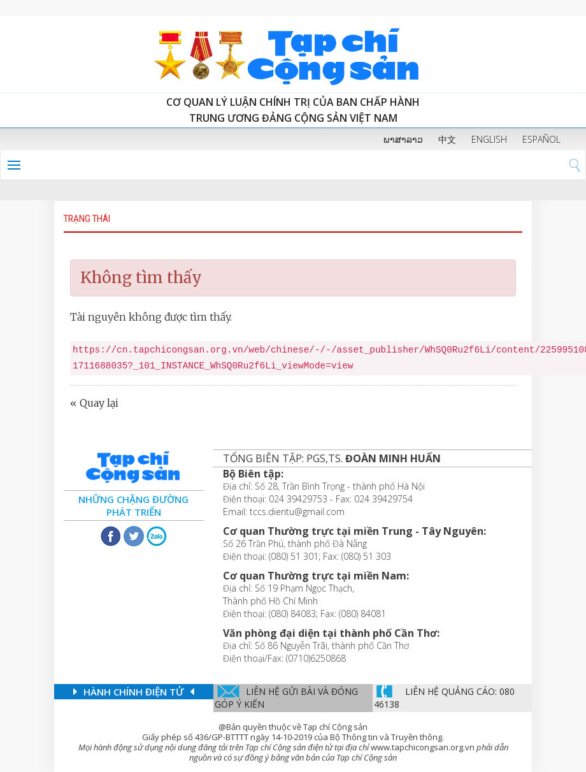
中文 (447, 139)
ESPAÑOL (541, 139)
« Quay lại (94, 403)
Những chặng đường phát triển (133, 505)
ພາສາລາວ (403, 139)
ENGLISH (489, 139)
